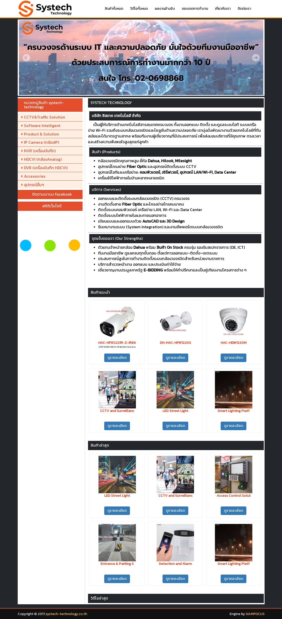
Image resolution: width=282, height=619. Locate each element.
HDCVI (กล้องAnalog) (41, 159)
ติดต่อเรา (244, 8)
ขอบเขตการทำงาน (195, 8)
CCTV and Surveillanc (117, 410)
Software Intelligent (40, 125)
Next (256, 57)
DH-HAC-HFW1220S (175, 342)
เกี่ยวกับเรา (223, 8)
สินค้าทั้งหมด (114, 8)
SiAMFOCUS (255, 614)
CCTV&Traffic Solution (43, 117)
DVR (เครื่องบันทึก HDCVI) (44, 168)
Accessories (33, 176)
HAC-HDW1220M (234, 342)
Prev (26, 57)
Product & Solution (40, 134)
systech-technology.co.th (66, 614)
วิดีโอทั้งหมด (139, 8)
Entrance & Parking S (117, 563)
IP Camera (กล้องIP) (40, 142)
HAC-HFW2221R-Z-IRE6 (117, 342)
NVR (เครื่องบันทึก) (38, 151)
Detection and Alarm (175, 563)
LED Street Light (175, 410)
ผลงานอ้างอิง (165, 8)
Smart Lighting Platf (233, 410)
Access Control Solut (234, 495)
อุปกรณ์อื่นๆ (32, 185)
